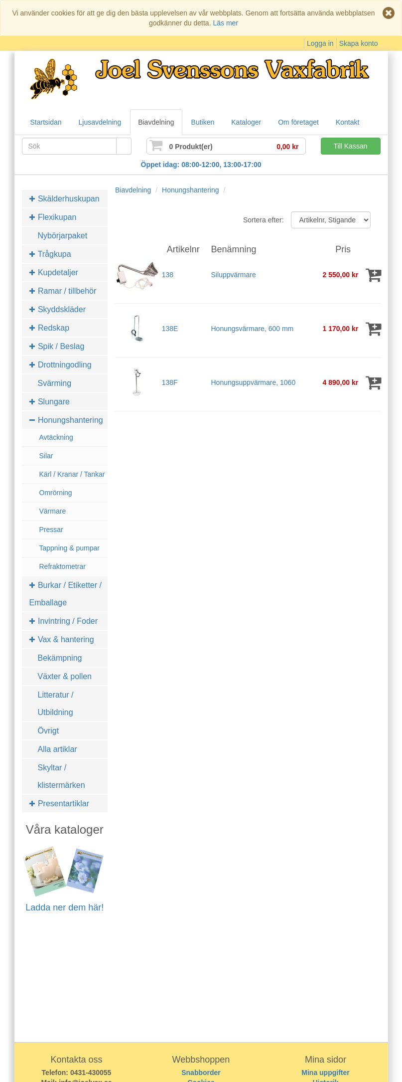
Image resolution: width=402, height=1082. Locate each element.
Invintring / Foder (63, 621)
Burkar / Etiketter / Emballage (65, 594)
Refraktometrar (62, 566)
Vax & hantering (61, 639)
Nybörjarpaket (63, 235)
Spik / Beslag (57, 346)
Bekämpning (60, 658)
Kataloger (246, 122)
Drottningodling (60, 365)
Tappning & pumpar (69, 548)
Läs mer (225, 23)
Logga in (320, 43)
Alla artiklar (57, 749)
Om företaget (298, 122)
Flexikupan (53, 217)
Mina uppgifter (325, 1073)
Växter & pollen (65, 676)
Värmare (52, 511)
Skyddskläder (57, 309)
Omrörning (55, 493)
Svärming (55, 383)
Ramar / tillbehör (63, 291)
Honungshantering (66, 420)
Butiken (203, 122)
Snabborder (201, 1073)
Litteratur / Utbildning (56, 704)
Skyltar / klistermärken (61, 776)
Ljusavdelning (100, 122)
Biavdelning (156, 122)
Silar (46, 456)
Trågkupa (50, 254)
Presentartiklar (59, 803)
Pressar (51, 530)
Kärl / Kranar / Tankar (72, 474)
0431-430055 (91, 1073)
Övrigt (48, 730)
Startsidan (46, 122)
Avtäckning (56, 437)
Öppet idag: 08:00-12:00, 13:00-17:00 (201, 165)
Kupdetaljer (53, 272)
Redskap (49, 328)
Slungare (49, 401)
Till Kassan (351, 146)
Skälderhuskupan (64, 198)
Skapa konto (358, 43)
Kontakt (347, 122)
